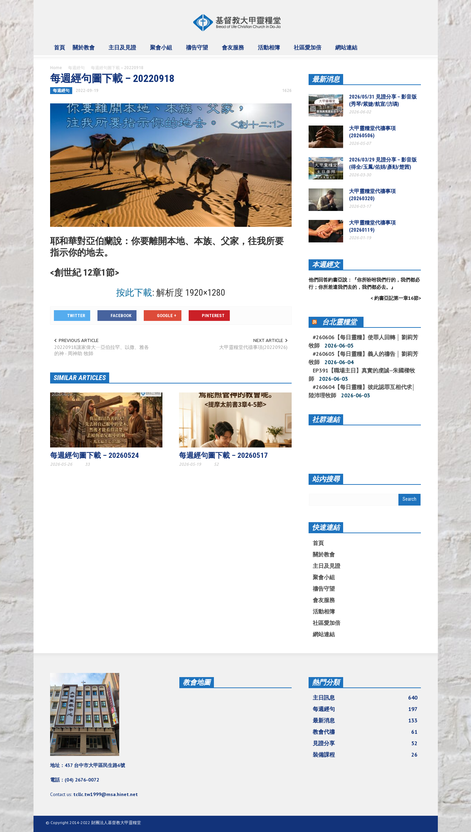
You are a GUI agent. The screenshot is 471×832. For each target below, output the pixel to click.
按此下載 (134, 292)
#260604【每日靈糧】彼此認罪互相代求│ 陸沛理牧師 (362, 391)
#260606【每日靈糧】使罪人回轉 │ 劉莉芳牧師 (363, 341)
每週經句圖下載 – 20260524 (94, 455)
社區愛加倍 (308, 50)
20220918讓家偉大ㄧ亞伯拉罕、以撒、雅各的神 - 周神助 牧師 (101, 350)
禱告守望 (198, 50)
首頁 (59, 47)
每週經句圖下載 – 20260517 (223, 455)
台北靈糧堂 (339, 322)
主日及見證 (123, 50)
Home (56, 67)
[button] (414, 47)
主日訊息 (365, 697)
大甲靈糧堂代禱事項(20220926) (253, 347)
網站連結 (347, 50)
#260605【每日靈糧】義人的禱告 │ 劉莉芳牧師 (363, 358)
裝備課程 (365, 754)
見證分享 (365, 743)
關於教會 (85, 50)
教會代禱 (365, 732)
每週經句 (76, 67)
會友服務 (234, 50)
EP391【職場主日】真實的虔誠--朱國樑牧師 (362, 374)
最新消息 (326, 79)
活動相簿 (270, 50)
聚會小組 (162, 50)
